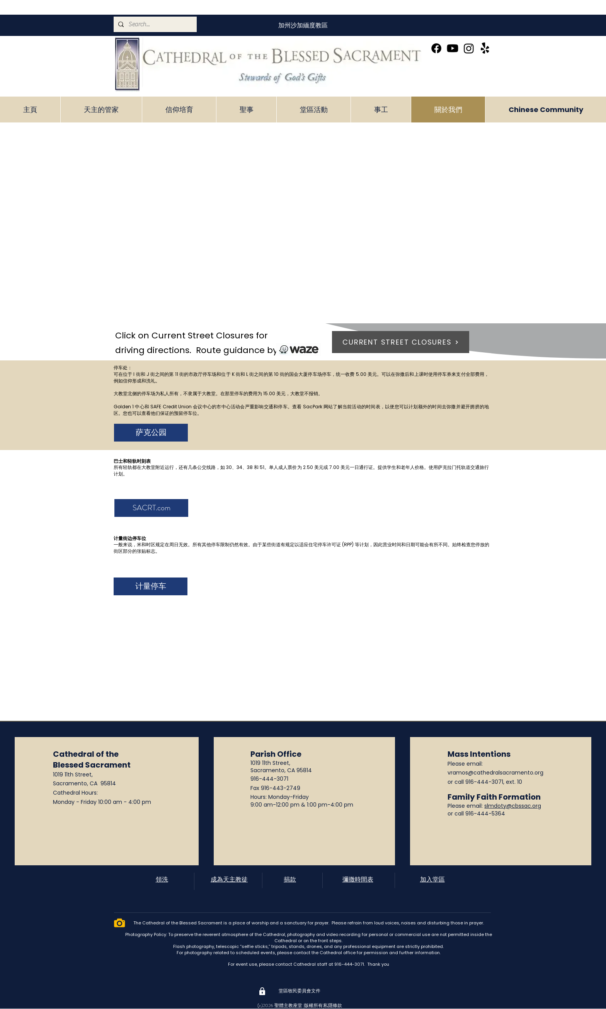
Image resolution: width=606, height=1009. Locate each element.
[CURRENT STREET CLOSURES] (400, 342)
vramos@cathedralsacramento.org (495, 772)
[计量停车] (150, 586)
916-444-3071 (269, 779)
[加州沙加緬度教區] (303, 25)
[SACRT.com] (151, 508)
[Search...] (154, 24)
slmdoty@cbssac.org (512, 806)
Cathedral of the (86, 754)
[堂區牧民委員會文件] (299, 991)
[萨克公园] (151, 433)
